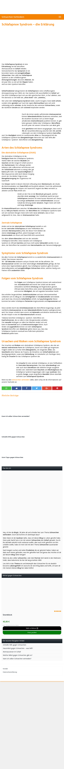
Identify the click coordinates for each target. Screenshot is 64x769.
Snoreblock (7, 615)
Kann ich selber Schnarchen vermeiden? (16, 416)
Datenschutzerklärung (10, 672)
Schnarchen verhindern (21, 380)
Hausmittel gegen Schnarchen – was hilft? (18, 648)
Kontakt (5, 669)
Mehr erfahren (32, 628)
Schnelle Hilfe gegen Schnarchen (13, 437)
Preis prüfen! (32, 632)
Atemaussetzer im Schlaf (12, 652)
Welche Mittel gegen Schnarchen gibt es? (17, 655)
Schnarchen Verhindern (13, 17)
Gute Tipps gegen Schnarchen (12, 457)
